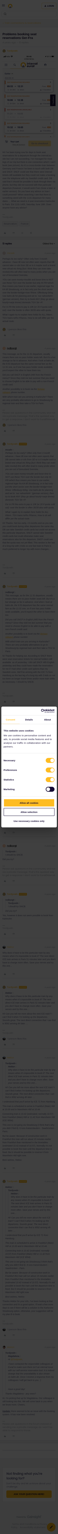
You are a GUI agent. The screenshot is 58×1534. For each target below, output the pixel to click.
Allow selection (29, 812)
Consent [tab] (10, 719)
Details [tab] (29, 719)
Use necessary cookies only (28, 821)
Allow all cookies (29, 803)
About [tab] (47, 719)
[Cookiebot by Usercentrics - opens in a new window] (41, 711)
